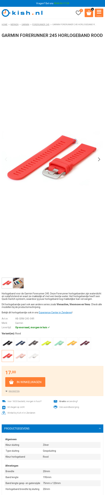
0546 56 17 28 (61, 3)
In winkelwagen (29, 382)
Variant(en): (8, 333)
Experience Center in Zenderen (55, 312)
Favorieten (14, 391)
